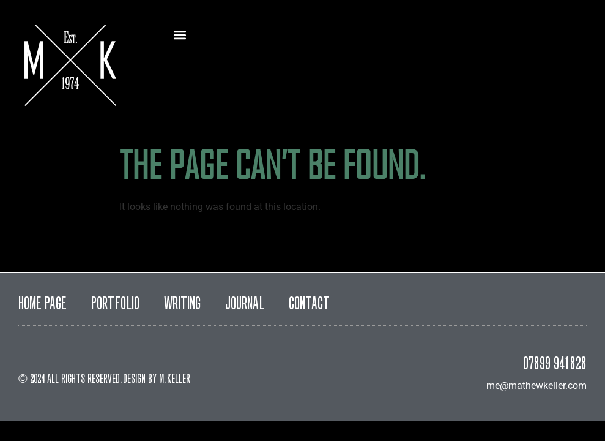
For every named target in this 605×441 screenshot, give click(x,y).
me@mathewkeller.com (536, 385)
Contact (309, 305)
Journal (244, 305)
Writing (182, 305)
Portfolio (115, 305)
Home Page (42, 305)
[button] (179, 34)
